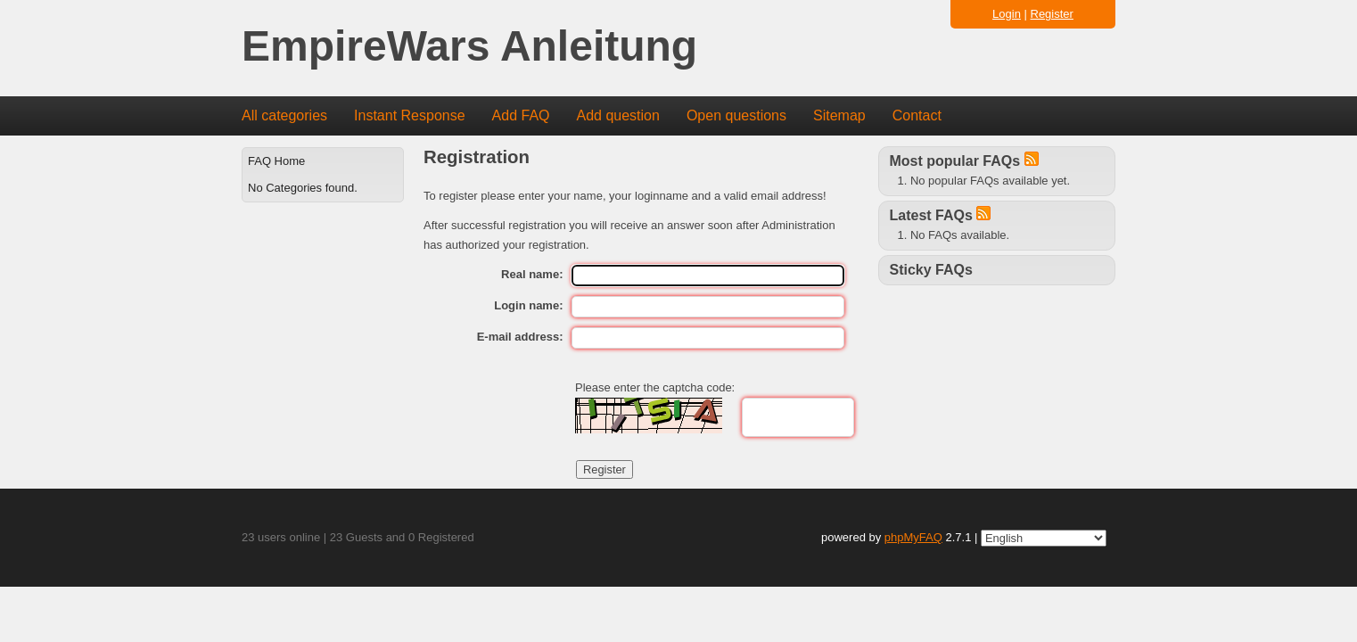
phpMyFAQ (913, 537)
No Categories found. (303, 187)
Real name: (532, 274)
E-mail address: (520, 336)
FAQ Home (276, 161)
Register (1052, 14)
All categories (284, 115)
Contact (917, 115)
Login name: (528, 305)
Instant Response (409, 115)
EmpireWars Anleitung (469, 47)
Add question (618, 115)
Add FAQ (521, 115)
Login (1006, 14)
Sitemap (839, 115)
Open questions (736, 115)
